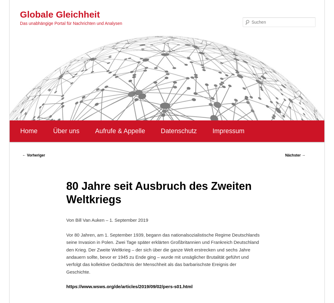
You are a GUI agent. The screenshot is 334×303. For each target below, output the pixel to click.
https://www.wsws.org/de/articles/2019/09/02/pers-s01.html (129, 286)
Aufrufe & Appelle (120, 131)
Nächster (295, 155)
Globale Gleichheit (60, 14)
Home (29, 131)
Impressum (228, 131)
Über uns (66, 131)
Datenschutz (179, 131)
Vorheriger (33, 155)
